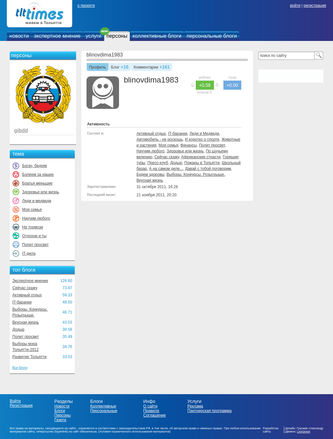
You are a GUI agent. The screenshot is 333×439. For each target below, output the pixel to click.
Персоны (62, 415)
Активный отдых (27, 295)
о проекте (86, 5)
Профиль (97, 67)
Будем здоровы (151, 174)
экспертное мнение (57, 36)
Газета (60, 420)
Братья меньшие (37, 183)
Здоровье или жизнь (40, 192)
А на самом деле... (166, 168)
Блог (115, 67)
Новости (61, 406)
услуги (93, 36)
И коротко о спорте (202, 139)
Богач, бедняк (34, 165)
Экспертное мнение (30, 280)
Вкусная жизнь (25, 322)
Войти (15, 401)
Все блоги (19, 367)
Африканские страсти (200, 157)
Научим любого (36, 218)
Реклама (195, 406)
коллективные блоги (156, 36)
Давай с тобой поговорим (208, 168)
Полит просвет (35, 244)
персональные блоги (212, 36)
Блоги (59, 410)
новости (19, 36)
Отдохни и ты (34, 236)
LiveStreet (303, 431)
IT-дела (28, 253)
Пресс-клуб (157, 163)
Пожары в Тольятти (202, 163)
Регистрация (21, 405)
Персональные (103, 410)
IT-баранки (22, 302)
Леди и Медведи (204, 133)
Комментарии (146, 67)
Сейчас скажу (24, 288)
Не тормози (32, 227)
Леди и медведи (36, 201)
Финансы (188, 145)
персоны (117, 36)
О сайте (150, 406)
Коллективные (103, 406)
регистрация (314, 5)
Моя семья (32, 209)
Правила (151, 410)
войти (295, 5)
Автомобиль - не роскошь (160, 139)
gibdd (21, 130)
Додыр (18, 329)
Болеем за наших (38, 174)
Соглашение (154, 415)
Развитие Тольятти (29, 357)
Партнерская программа (209, 410)
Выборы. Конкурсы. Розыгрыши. (195, 174)
